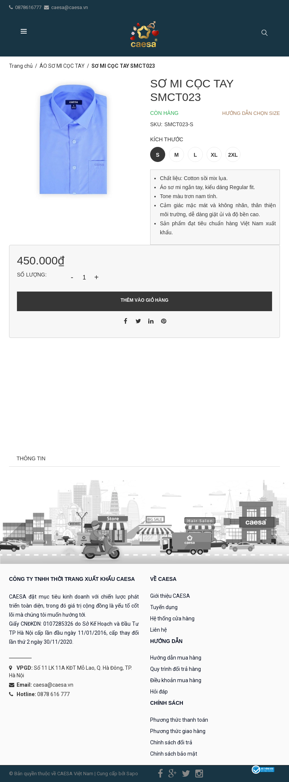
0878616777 (29, 7)
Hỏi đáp (159, 692)
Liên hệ (158, 630)
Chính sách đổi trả (171, 742)
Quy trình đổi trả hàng (175, 669)
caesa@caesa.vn (69, 7)
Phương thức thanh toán (179, 720)
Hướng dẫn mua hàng (175, 658)
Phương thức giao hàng (177, 731)
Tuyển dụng (164, 607)
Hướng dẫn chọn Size (251, 113)
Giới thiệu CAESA (170, 596)
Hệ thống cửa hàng (172, 619)
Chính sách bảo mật (173, 754)
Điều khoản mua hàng (175, 680)
